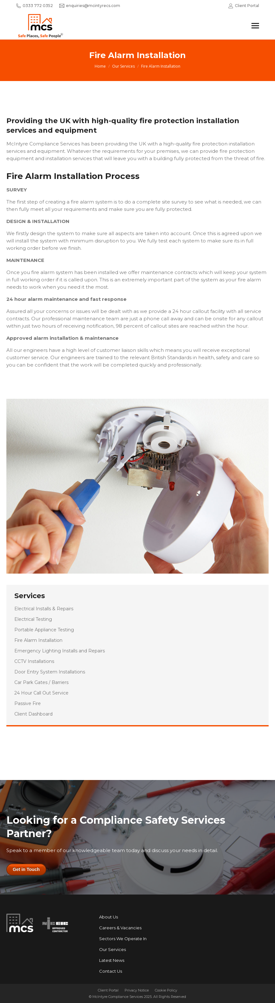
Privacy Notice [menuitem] (137, 990)
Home (100, 66)
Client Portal (243, 5)
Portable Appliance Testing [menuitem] (44, 630)
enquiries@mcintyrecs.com (89, 5)
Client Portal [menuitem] (108, 990)
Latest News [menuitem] (111, 960)
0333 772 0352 (34, 5)
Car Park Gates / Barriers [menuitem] (41, 682)
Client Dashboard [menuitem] (33, 714)
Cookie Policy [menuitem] (166, 990)
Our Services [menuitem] (112, 949)
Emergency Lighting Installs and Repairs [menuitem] (59, 651)
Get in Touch (26, 869)
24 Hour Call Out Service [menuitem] (41, 693)
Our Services (123, 66)
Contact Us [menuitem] (110, 971)
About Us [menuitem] (108, 916)
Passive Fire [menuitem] (27, 703)
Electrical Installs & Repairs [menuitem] (43, 609)
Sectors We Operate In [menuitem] (123, 938)
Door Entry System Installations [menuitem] (49, 672)
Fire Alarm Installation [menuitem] (38, 640)
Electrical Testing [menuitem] (33, 619)
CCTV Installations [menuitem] (34, 661)
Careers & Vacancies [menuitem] (120, 927)
